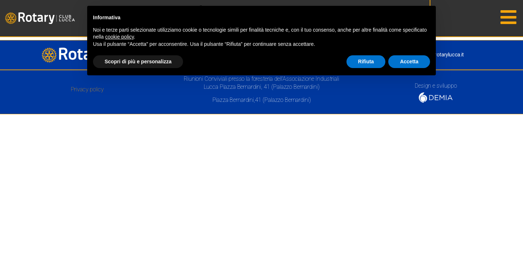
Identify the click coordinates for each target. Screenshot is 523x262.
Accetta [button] (409, 61)
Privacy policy (87, 89)
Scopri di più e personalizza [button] (138, 61)
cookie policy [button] (119, 37)
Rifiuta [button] (366, 61)
